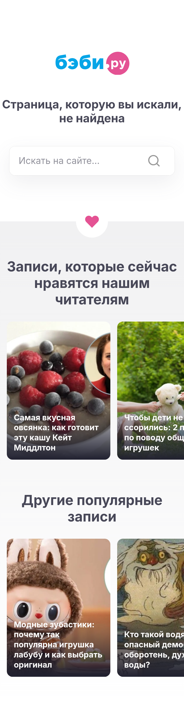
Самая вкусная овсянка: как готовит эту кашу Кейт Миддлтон (56, 432)
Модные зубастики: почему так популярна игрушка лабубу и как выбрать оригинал (58, 644)
